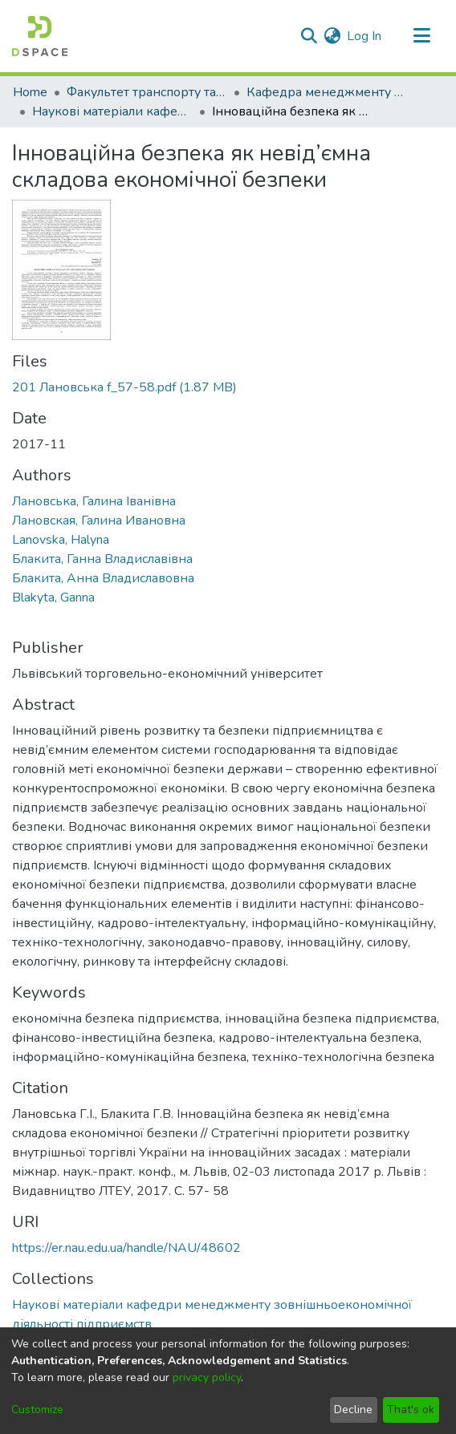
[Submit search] (309, 36)
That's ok (410, 1409)
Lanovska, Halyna (60, 540)
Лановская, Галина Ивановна (98, 520)
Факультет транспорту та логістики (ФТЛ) (147, 92)
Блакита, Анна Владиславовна (103, 578)
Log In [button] (365, 36)
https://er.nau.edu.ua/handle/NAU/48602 (126, 1248)
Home (30, 92)
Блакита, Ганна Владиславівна (102, 559)
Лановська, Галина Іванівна (94, 501)
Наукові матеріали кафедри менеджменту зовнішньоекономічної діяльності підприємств (112, 111)
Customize (37, 1409)
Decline (353, 1409)
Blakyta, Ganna (53, 597)
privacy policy (207, 1377)
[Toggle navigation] (421, 36)
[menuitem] (332, 36)
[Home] (39, 36)
